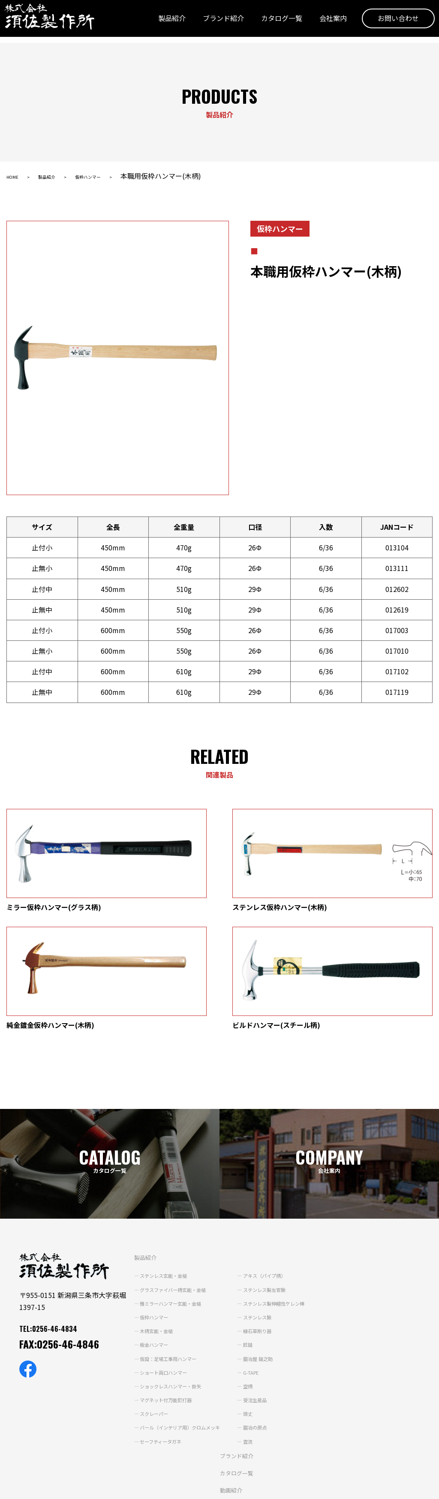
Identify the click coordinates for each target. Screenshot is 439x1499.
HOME (16, 176)
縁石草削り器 (274, 1226)
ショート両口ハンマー (160, 1267)
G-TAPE (267, 1267)
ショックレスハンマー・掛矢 (169, 1281)
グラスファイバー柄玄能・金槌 (172, 1184)
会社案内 (320, 23)
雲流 (262, 1336)
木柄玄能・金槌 (151, 1226)
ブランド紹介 (210, 23)
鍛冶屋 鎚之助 (275, 1253)
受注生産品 (271, 1295)
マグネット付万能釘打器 (163, 1295)
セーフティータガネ (156, 1336)
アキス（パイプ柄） (283, 1170)
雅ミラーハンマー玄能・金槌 (169, 1198)
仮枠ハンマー (116, 176)
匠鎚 (262, 1239)
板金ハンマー (148, 1239)
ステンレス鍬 (274, 1212)
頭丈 (262, 1308)
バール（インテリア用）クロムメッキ (181, 1322)
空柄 (262, 1281)
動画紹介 (222, 1384)
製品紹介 (159, 23)
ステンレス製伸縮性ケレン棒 (295, 1198)
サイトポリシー (88, 1487)
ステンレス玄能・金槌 (160, 1170)
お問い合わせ (385, 23)
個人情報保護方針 (30, 1487)
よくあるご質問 (233, 1419)
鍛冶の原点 (271, 1322)
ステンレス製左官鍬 (283, 1184)
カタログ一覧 (268, 23)
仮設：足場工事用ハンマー (166, 1253)
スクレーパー (148, 1308)
